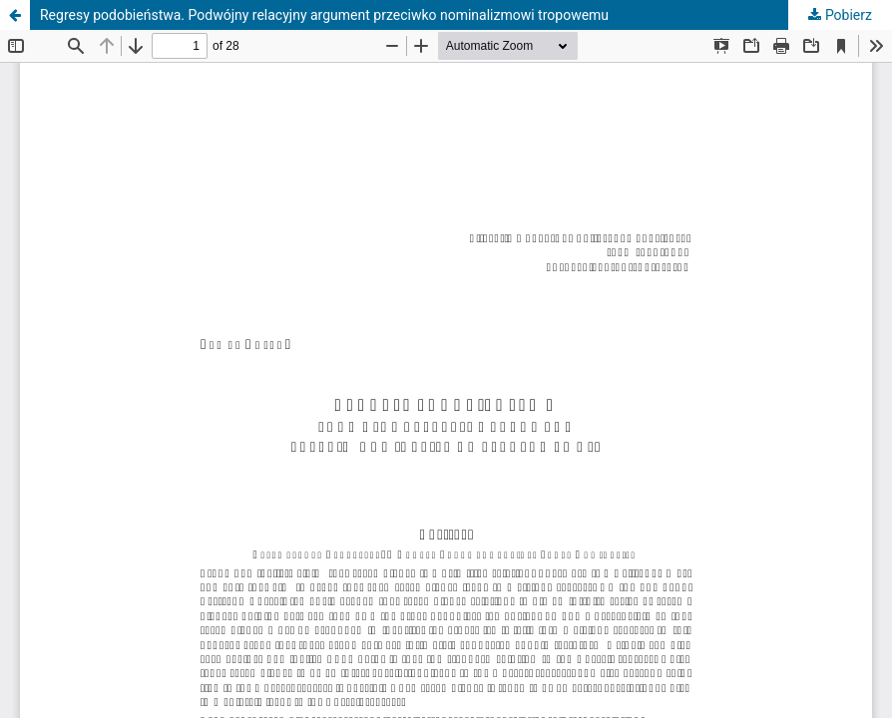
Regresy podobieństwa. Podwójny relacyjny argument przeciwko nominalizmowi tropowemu (324, 15)
